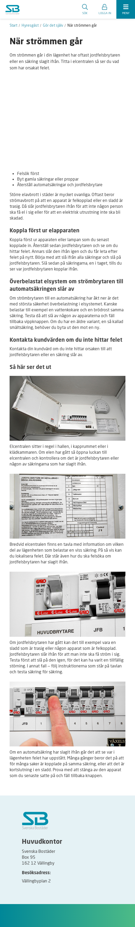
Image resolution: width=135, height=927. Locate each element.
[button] (104, 9)
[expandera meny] (125, 9)
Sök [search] (85, 9)
